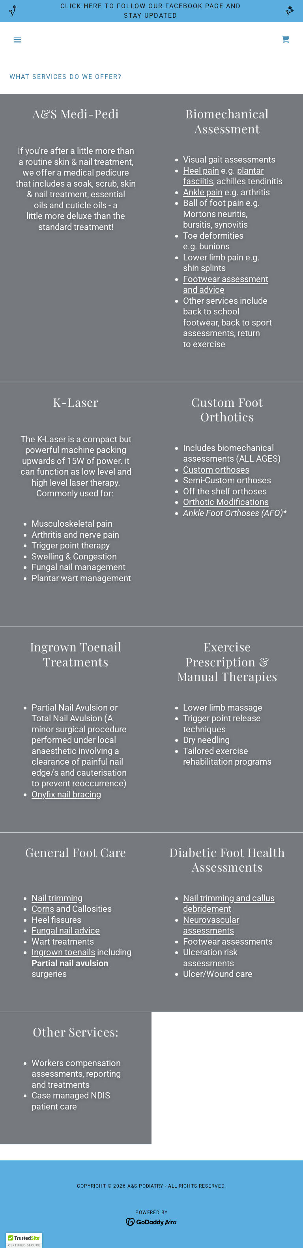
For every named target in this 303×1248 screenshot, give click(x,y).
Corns (43, 909)
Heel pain (201, 171)
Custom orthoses (216, 470)
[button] (30, 39)
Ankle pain (203, 192)
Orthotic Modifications (226, 502)
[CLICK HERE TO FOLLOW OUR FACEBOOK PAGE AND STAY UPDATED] (151, 11)
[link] (286, 39)
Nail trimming (57, 898)
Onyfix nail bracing (66, 794)
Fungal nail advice (66, 931)
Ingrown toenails (63, 952)
